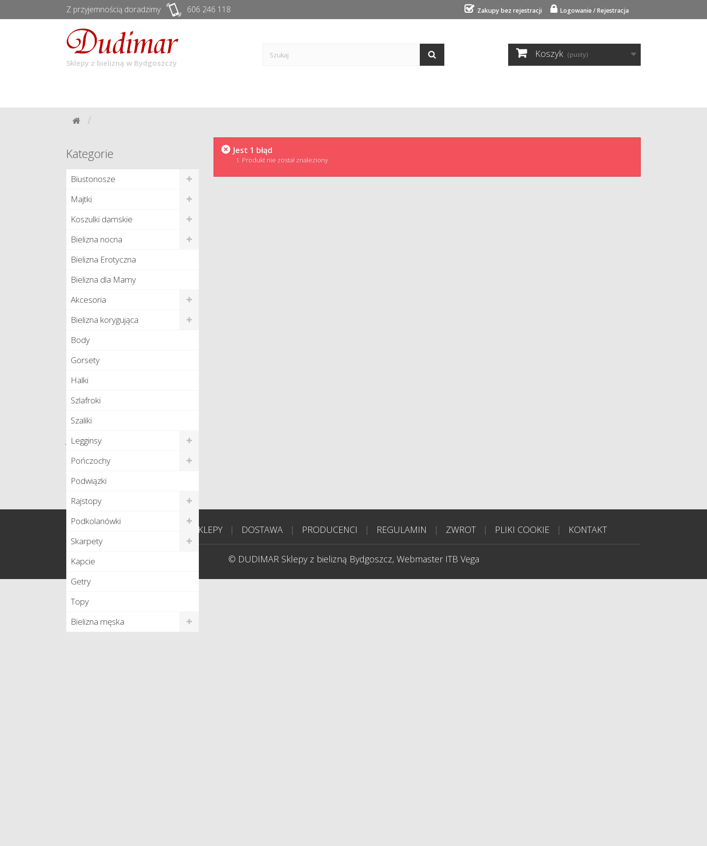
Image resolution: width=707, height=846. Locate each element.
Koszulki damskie (102, 218)
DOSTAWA (262, 796)
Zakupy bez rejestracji (498, 10)
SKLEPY (207, 796)
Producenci (265, 89)
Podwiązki (89, 480)
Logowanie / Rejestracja (589, 10)
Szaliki (81, 419)
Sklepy (139, 89)
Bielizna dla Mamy (103, 279)
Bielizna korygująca (104, 319)
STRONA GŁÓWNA (137, 796)
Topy (80, 601)
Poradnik (333, 89)
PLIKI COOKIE (522, 796)
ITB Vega (462, 826)
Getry (81, 580)
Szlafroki (86, 399)
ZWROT (461, 796)
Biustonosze (93, 178)
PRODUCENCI (329, 796)
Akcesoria (88, 299)
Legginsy (86, 440)
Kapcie (83, 560)
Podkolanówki (96, 520)
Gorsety (85, 359)
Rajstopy (86, 500)
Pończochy (90, 460)
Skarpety (87, 540)
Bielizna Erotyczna (103, 258)
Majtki (81, 198)
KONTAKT (588, 796)
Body (80, 339)
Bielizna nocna (96, 238)
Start (89, 89)
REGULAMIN (402, 796)
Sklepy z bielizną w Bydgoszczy (122, 47)
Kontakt (395, 89)
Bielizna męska (97, 621)
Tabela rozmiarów (475, 89)
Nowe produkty (104, 653)
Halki (79, 379)
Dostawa (197, 89)
